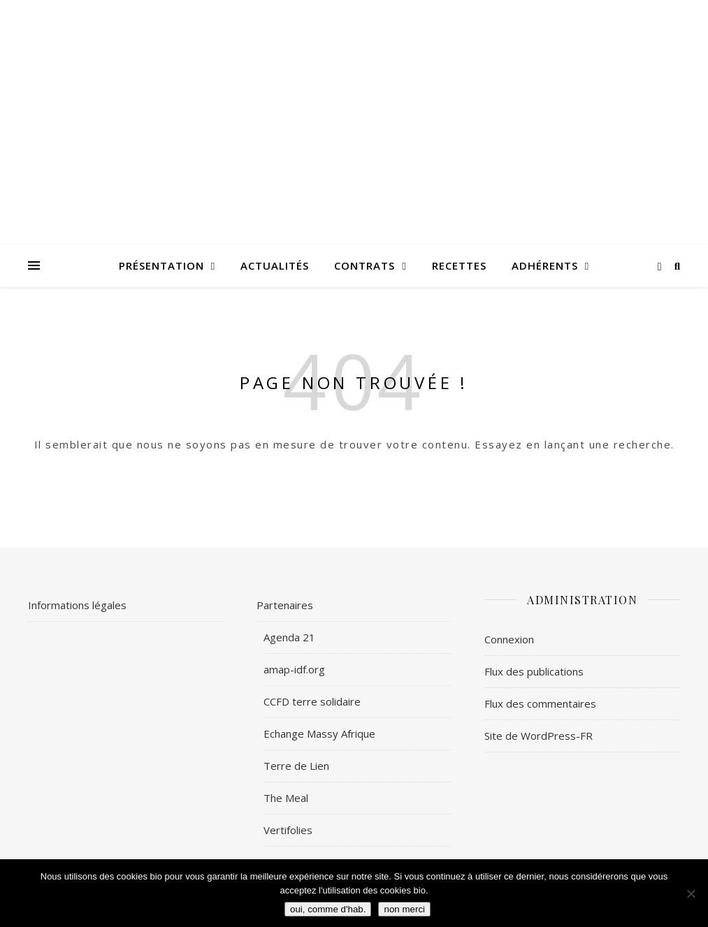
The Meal (285, 798)
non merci (404, 909)
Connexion (509, 639)
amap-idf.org (294, 669)
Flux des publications (534, 671)
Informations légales (77, 605)
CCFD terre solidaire (312, 701)
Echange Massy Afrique (319, 733)
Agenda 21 (289, 637)
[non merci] (691, 893)
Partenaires (285, 605)
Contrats (364, 265)
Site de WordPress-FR (538, 736)
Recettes (459, 265)
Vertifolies (287, 830)
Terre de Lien (296, 766)
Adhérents (545, 265)
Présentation (161, 265)
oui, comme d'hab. (328, 909)
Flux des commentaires (540, 703)
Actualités (274, 265)
